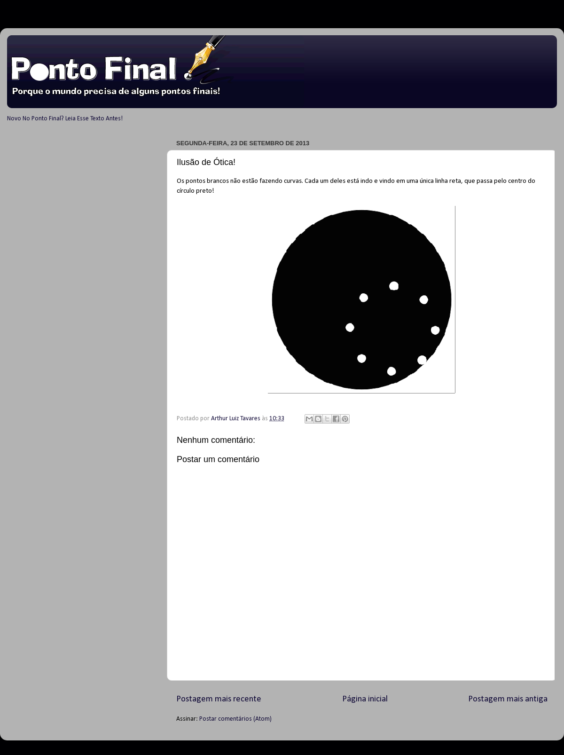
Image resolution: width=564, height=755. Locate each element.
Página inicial (365, 699)
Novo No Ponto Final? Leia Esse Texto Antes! (65, 119)
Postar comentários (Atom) (235, 719)
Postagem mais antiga (508, 699)
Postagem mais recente (218, 699)
